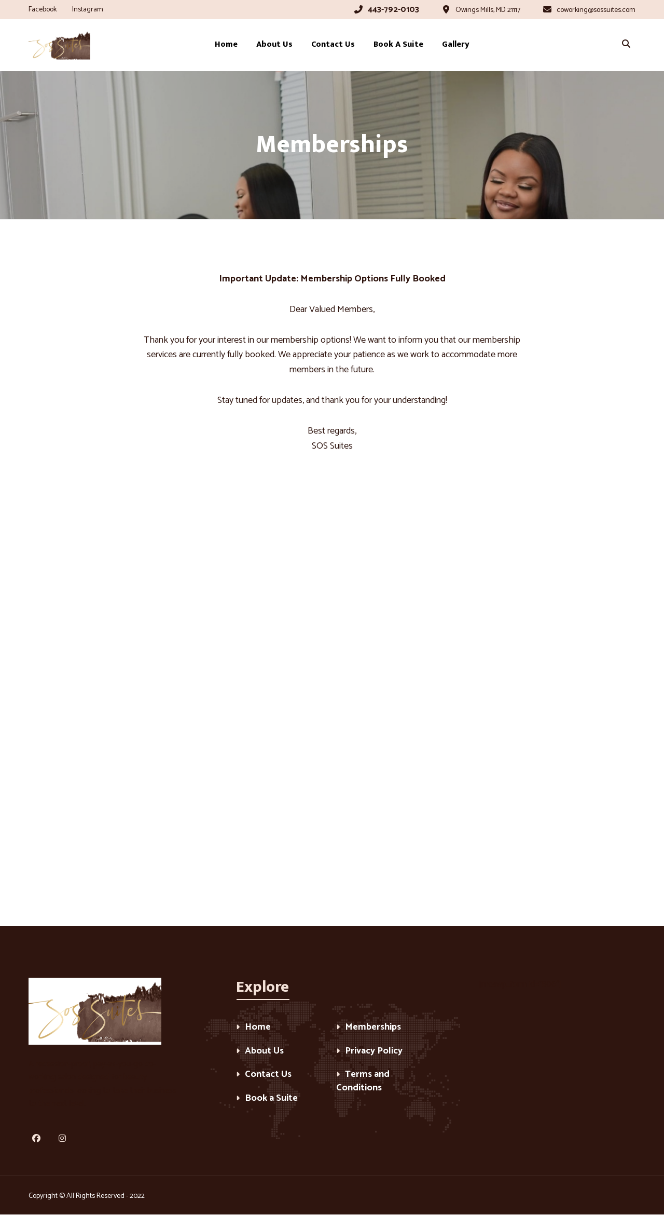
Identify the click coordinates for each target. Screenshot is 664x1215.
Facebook (43, 10)
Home (258, 1028)
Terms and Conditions (363, 1082)
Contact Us (268, 1075)
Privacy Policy (374, 1052)
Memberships (373, 1028)
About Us (264, 1052)
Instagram (87, 10)
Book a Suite (271, 1099)
